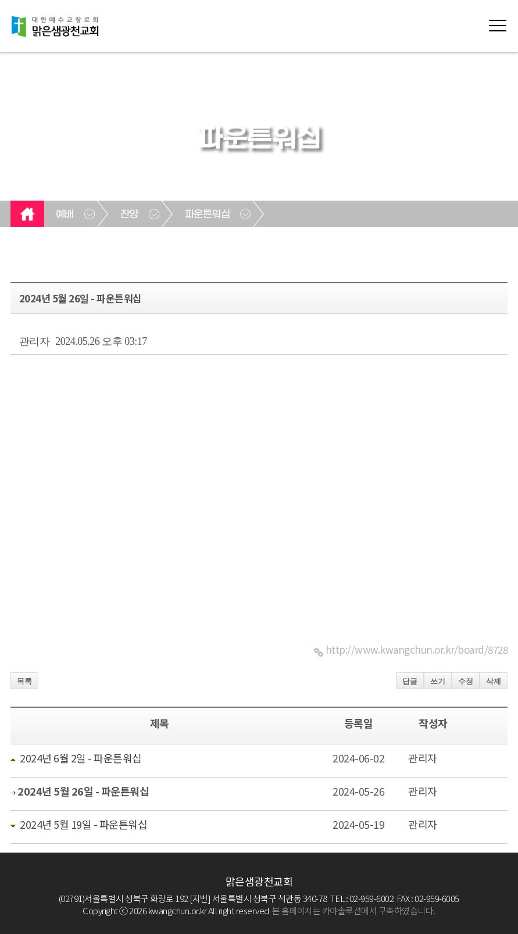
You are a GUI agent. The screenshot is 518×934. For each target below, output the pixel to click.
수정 (465, 681)
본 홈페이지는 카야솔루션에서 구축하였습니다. (353, 910)
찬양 (129, 214)
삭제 (493, 681)
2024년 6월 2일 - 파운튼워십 (81, 757)
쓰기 (437, 681)
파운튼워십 (207, 214)
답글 (409, 681)
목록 (24, 681)
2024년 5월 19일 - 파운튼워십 (83, 824)
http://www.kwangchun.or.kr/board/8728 (417, 649)
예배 (65, 214)
